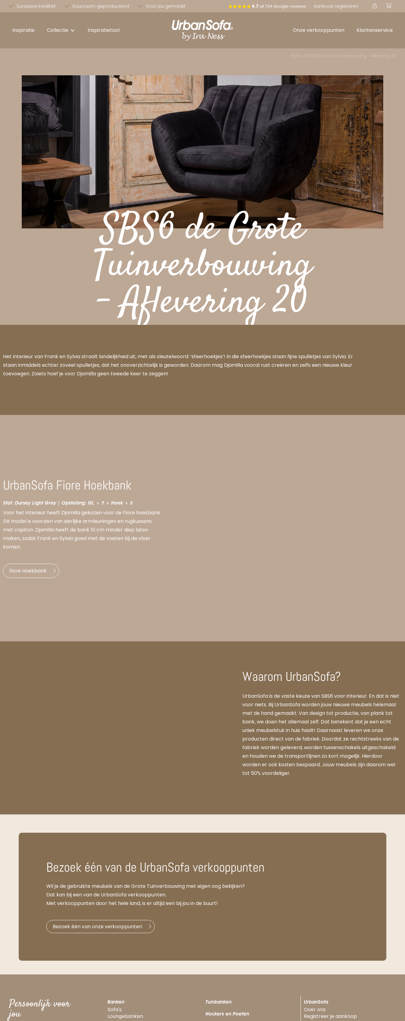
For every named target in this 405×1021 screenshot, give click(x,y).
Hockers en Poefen (227, 1016)
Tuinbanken (219, 1004)
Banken (116, 1004)
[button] (61, 30)
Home (297, 56)
